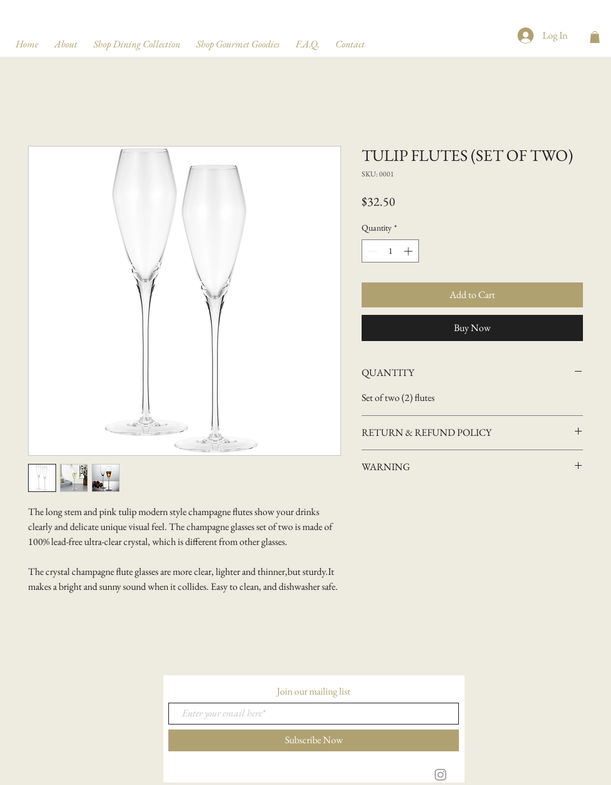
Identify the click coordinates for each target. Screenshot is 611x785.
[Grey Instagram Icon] (440, 775)
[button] (595, 37)
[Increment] (409, 251)
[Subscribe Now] (313, 740)
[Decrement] (371, 251)
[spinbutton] (390, 251)
